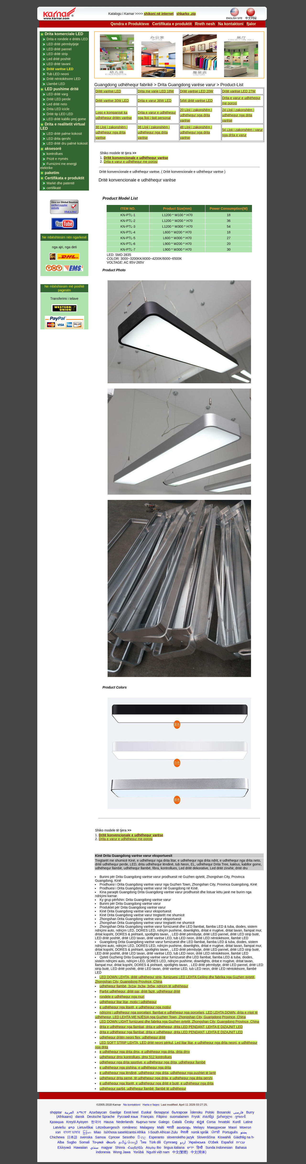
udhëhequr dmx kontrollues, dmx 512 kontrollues (135, 1057)
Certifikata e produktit (172, 24)
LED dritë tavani (59, 64)
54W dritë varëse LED (196, 100)
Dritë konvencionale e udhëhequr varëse (136, 158)
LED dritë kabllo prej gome (66, 119)
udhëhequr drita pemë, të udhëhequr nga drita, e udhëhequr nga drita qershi (155, 1078)
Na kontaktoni (231, 24)
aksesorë (53, 149)
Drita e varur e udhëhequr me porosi (131, 162)
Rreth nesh (205, 24)
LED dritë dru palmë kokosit (67, 143)
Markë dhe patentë (61, 183)
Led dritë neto (57, 104)
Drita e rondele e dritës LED (67, 39)
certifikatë (54, 188)
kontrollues (55, 154)
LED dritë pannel (59, 49)
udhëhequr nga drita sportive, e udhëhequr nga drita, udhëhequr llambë (152, 1062)
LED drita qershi (59, 139)
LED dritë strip (57, 54)
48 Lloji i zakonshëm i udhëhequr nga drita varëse (196, 132)
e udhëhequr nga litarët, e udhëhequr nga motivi (135, 1007)
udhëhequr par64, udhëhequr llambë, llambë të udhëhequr (142, 1089)
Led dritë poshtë (59, 59)
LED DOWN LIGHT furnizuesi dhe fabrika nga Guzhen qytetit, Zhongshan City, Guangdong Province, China (179, 1021)
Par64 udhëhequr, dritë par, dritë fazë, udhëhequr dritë (139, 991)
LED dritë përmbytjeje (63, 44)
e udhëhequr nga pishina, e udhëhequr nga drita (135, 1067)
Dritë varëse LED (108, 91)
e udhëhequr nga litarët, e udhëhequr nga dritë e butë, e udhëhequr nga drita (156, 1083)
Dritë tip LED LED (60, 114)
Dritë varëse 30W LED (112, 100)
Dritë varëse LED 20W (196, 91)
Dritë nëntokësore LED (64, 79)
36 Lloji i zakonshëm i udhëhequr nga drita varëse (154, 132)
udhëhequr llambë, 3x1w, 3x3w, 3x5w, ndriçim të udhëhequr (143, 986)
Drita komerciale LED (64, 34)
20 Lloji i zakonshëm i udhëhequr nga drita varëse (196, 115)
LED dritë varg (57, 94)
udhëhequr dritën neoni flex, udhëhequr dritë (132, 1037)
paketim (52, 173)
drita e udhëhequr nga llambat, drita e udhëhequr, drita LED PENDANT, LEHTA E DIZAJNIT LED (171, 1027)
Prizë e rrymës (57, 159)
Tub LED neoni (58, 74)
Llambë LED (56, 84)
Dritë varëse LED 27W (238, 91)
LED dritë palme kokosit (64, 134)
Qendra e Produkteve (130, 24)
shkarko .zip (186, 14)
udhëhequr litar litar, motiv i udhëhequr (127, 1002)
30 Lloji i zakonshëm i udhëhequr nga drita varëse (111, 132)
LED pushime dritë (61, 89)
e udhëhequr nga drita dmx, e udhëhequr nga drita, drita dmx (144, 1052)
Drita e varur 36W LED (154, 100)
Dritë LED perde (59, 99)
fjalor (251, 24)
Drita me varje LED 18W (156, 91)
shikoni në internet (159, 14)
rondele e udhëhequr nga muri (121, 997)
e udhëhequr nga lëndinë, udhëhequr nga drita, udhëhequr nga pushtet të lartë (157, 1073)
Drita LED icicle (58, 109)
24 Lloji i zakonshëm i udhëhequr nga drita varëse (238, 115)
